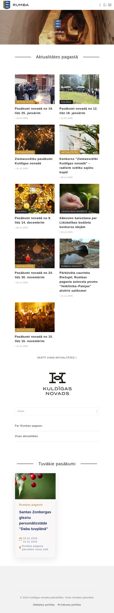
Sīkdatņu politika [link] (44, 604)
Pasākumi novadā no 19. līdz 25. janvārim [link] (34, 111)
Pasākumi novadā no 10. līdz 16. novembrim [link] (34, 339)
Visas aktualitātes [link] (26, 436)
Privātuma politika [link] (69, 604)
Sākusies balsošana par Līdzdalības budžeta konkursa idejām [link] (78, 222)
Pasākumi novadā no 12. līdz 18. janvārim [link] (79, 111)
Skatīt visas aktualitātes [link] (57, 357)
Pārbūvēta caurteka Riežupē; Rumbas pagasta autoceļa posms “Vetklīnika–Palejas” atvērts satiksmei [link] (79, 281)
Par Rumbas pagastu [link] (28, 425)
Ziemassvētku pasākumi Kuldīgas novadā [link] (34, 161)
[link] (48, 5)
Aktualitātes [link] (25, 102)
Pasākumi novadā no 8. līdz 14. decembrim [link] (33, 220)
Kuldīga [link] (66, 102)
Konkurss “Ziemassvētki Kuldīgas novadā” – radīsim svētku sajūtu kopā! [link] (79, 165)
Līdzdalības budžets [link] (74, 211)
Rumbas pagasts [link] (71, 266)
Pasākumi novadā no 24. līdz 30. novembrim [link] (34, 275)
